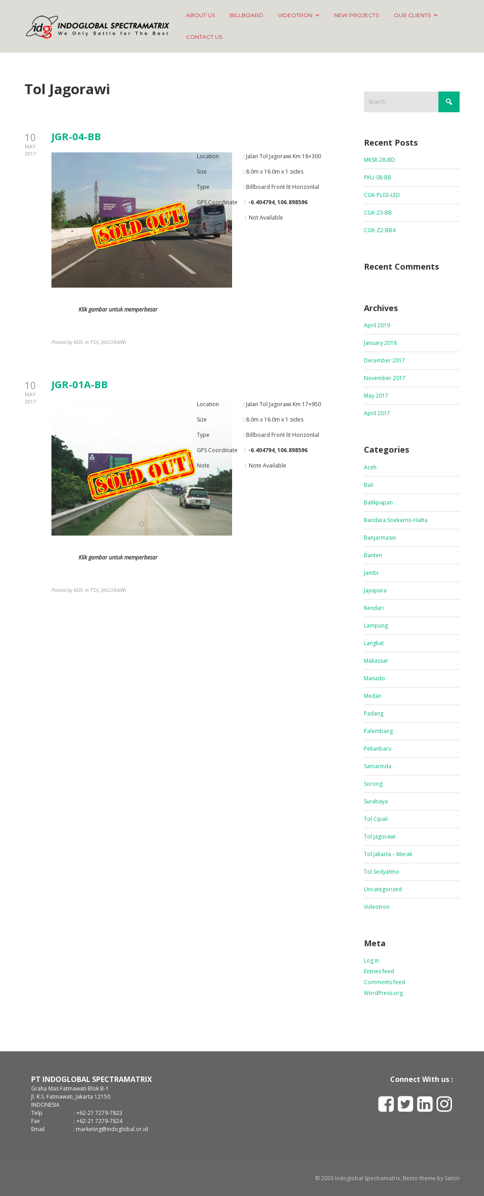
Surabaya (376, 801)
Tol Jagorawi (380, 836)
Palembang (378, 731)
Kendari (374, 608)
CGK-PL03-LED (382, 195)
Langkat (374, 643)
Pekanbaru (377, 748)
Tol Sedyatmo (381, 871)
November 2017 (384, 378)
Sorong (373, 784)
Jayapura (375, 590)
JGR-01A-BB (79, 384)
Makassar (376, 660)
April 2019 (377, 325)
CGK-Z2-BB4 (380, 230)
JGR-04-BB (76, 136)
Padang (373, 713)
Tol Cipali (376, 819)
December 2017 (384, 360)
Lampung (376, 625)
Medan (373, 696)
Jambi (371, 573)
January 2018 (380, 343)
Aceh (370, 467)
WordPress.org (383, 993)
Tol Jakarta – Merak (388, 854)
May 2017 (376, 395)
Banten (373, 555)
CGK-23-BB (378, 212)
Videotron (377, 907)
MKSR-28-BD (379, 160)
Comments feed (384, 982)
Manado (374, 678)
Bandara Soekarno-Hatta (396, 520)
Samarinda (377, 766)
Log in (371, 960)
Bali (368, 485)
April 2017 (377, 413)
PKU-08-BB (377, 177)
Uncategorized (383, 889)
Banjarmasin (380, 537)
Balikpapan (378, 502)
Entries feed (379, 971)
